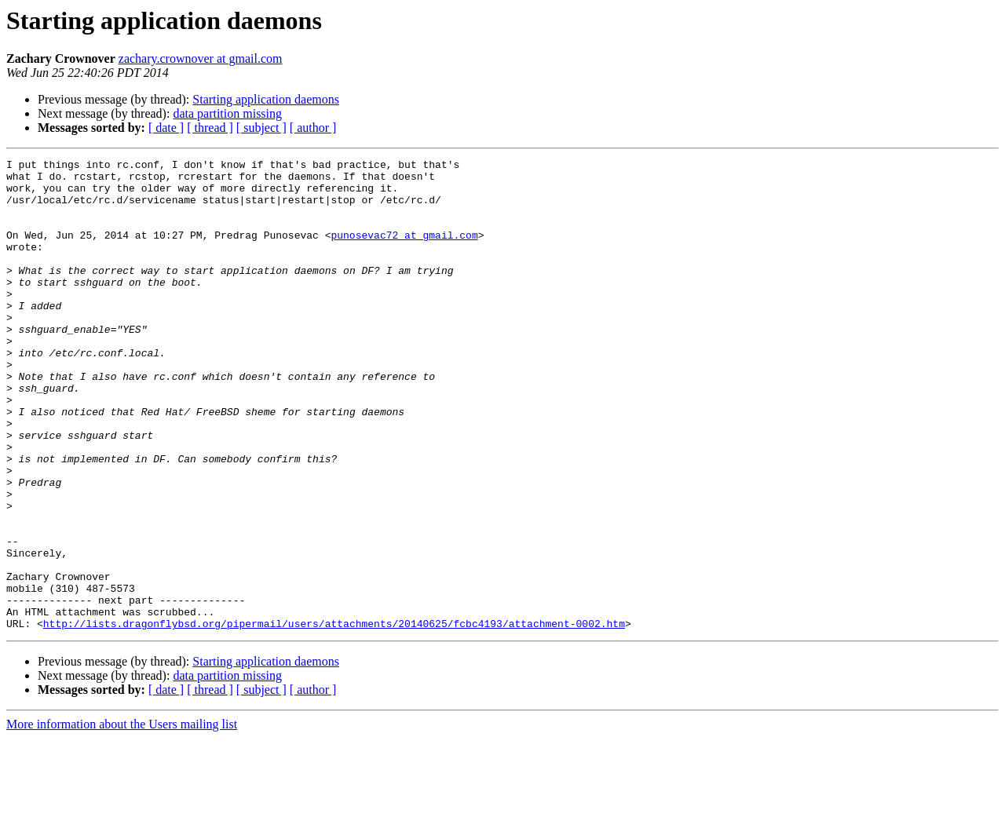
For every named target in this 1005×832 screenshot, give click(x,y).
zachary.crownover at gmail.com (201, 58)
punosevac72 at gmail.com (404, 251)
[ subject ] (261, 127)
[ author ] (313, 127)
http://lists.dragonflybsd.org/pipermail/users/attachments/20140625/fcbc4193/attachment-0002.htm (334, 717)
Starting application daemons (265, 99)
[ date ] (166, 127)
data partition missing (227, 113)
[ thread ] (210, 127)
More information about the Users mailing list (121, 818)
